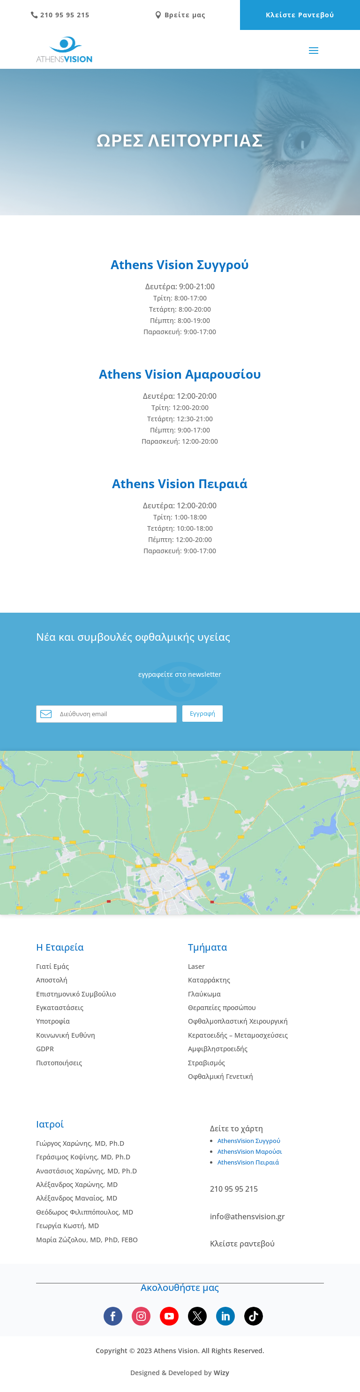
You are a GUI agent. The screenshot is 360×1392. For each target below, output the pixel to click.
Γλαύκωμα (204, 993)
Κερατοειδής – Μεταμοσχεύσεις (238, 1035)
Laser (196, 966)
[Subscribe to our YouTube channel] (169, 1316)
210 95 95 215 (60, 14)
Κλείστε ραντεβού (242, 1243)
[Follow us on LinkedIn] (225, 1316)
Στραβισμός (206, 1062)
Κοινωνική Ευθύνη (65, 1035)
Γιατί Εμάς (52, 966)
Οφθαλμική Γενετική (220, 1076)
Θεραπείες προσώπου (222, 1007)
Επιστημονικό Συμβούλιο (76, 993)
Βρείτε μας (180, 14)
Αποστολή (52, 979)
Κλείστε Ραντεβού (300, 14)
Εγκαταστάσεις (59, 1007)
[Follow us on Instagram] (141, 1316)
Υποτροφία (53, 1021)
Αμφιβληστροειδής (218, 1048)
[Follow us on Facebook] (113, 1316)
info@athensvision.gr (247, 1216)
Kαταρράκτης (209, 979)
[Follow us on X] (197, 1316)
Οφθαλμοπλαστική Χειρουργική (238, 1021)
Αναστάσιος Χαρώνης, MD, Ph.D (86, 1170)
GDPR (45, 1048)
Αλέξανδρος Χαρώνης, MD (77, 1184)
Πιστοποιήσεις (59, 1062)
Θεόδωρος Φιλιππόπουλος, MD (84, 1212)
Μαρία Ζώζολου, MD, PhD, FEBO (87, 1239)
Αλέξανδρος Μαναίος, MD (76, 1198)
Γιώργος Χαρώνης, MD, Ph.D (80, 1143)
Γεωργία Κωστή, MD (67, 1225)
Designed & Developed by (179, 1372)
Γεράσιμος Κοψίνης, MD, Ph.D (83, 1156)
